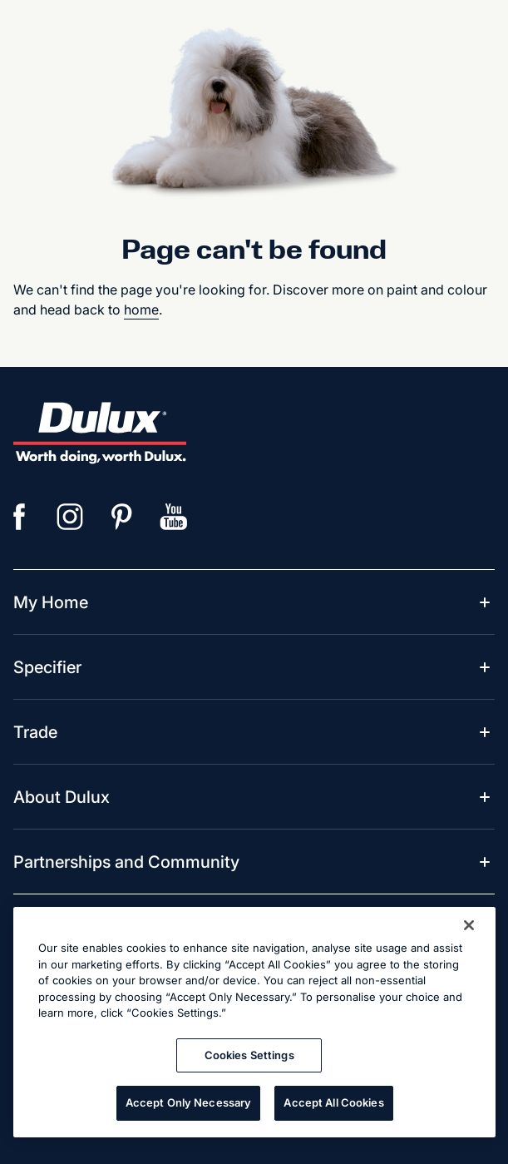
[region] (254, 1022)
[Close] (469, 925)
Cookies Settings (249, 1055)
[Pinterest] (122, 516)
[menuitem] (50, 602)
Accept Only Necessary (189, 1102)
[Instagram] (70, 516)
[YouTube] (173, 516)
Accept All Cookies (333, 1102)
